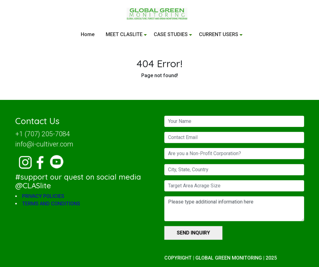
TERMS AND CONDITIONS (52, 204)
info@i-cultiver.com (46, 144)
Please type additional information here (233, 208)
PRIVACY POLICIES (44, 196)
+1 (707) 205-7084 (44, 134)
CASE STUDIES (171, 34)
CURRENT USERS (218, 34)
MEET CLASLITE (124, 34)
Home (87, 34)
